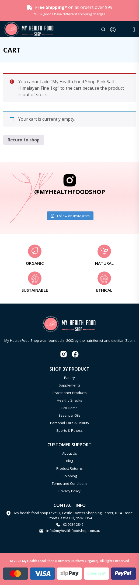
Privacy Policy (69, 491)
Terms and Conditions (70, 483)
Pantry (69, 377)
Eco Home (69, 407)
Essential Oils (70, 415)
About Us (69, 453)
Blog (69, 460)
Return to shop (24, 140)
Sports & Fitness (69, 430)
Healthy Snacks (69, 400)
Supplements (70, 385)
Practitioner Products (70, 392)
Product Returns (69, 468)
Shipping (69, 475)
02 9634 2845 (73, 524)
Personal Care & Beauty (69, 422)
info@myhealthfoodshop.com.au (73, 530)
